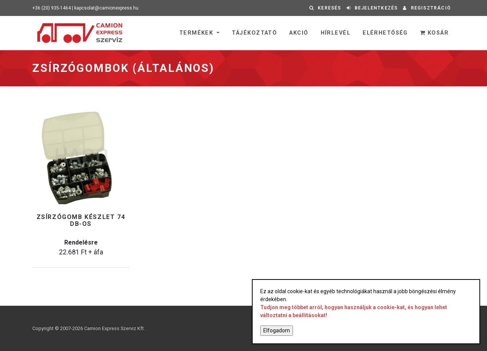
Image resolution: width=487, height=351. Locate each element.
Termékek (197, 33)
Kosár (434, 33)
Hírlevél (336, 33)
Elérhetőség (385, 33)
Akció (298, 33)
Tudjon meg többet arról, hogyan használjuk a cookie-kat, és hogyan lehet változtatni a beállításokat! (353, 311)
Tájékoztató (254, 33)
